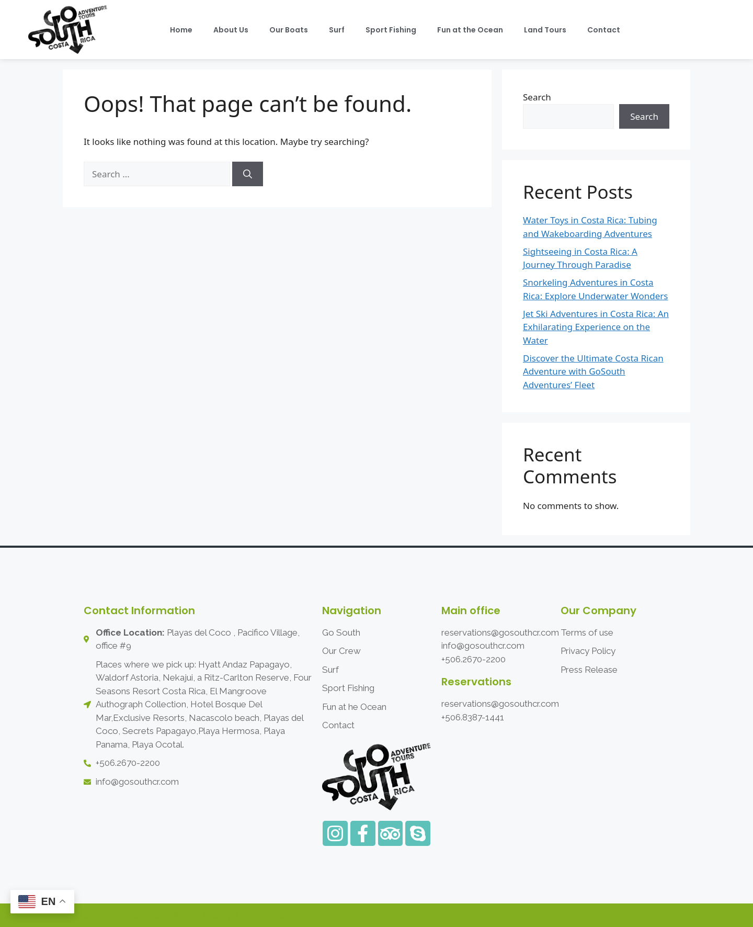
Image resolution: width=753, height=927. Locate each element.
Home (181, 30)
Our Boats (288, 30)
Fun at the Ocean (470, 30)
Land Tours (545, 30)
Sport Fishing (391, 30)
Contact (603, 30)
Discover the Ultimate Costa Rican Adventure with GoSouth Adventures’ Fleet (593, 371)
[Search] (247, 174)
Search (537, 97)
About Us (230, 30)
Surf (337, 30)
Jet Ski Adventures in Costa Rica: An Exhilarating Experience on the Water (596, 327)
